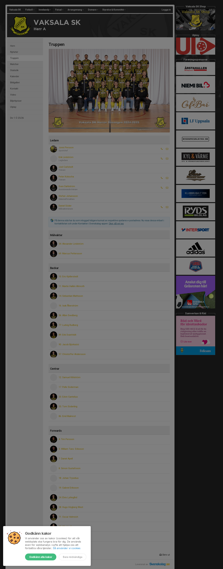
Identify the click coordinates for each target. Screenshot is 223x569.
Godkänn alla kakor (40, 557)
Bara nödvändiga (72, 557)
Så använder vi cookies (66, 548)
